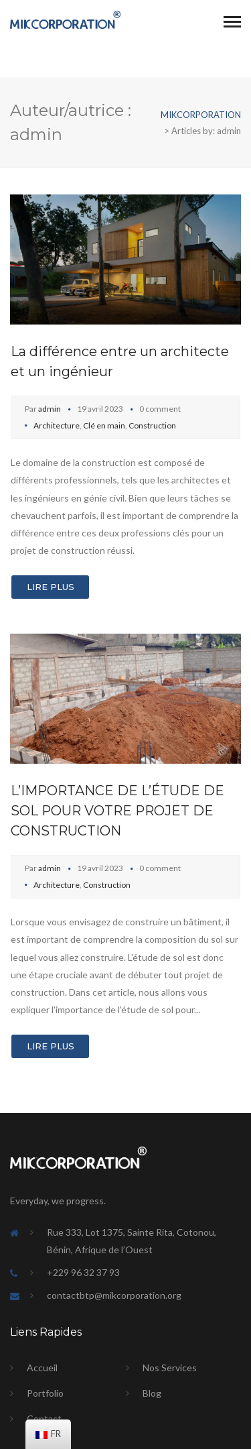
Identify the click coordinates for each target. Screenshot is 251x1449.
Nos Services (170, 1367)
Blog (152, 1393)
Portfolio (45, 1393)
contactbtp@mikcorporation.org (114, 1295)
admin (49, 409)
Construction (152, 425)
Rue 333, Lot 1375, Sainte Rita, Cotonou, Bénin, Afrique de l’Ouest (131, 1240)
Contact (44, 1418)
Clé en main (104, 425)
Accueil (42, 1367)
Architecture (56, 425)
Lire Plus (50, 586)
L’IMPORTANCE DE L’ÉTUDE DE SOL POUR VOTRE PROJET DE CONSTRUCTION (117, 811)
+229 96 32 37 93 (83, 1272)
